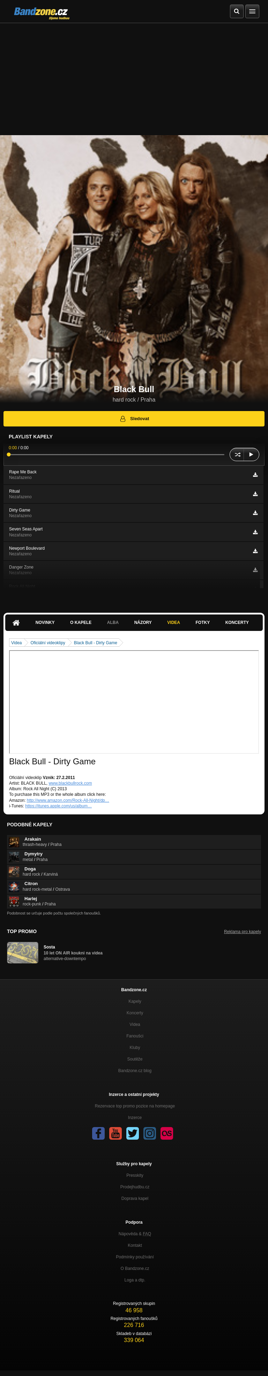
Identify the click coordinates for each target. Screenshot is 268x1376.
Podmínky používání (135, 1257)
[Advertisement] (134, 76)
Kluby (134, 1047)
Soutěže (134, 1059)
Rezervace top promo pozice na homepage (135, 1106)
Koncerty (237, 622)
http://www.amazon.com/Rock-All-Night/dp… (68, 800)
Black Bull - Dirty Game (95, 642)
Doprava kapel (134, 1198)
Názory (143, 622)
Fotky (202, 622)
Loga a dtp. (134, 1280)
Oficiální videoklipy (47, 642)
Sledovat (134, 419)
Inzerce (135, 1117)
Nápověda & (135, 1233)
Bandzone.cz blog (134, 1070)
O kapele (80, 622)
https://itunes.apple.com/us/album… (58, 806)
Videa (173, 622)
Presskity (134, 1175)
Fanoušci (134, 1036)
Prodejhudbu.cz (134, 1186)
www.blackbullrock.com (70, 783)
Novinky (45, 622)
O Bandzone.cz (134, 1268)
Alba (113, 622)
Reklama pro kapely (242, 931)
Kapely (134, 1001)
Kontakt (135, 1245)
